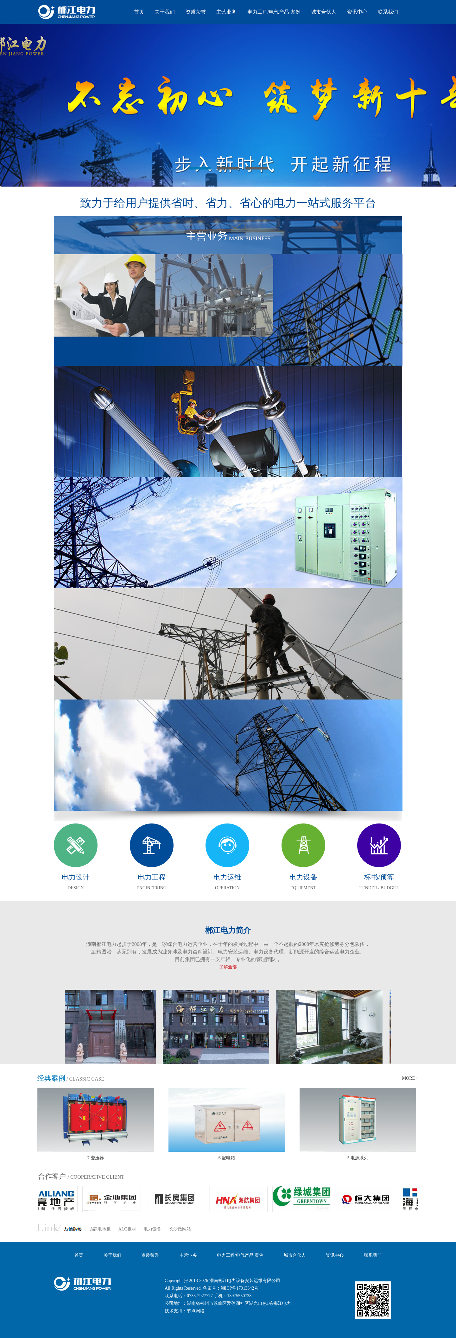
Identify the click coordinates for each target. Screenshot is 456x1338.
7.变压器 (95, 1158)
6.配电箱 (226, 1158)
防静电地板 (100, 1229)
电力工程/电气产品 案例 (274, 12)
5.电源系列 (358, 1158)
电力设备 (152, 1229)
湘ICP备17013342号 (240, 1288)
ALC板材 (127, 1229)
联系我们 (388, 12)
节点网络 (196, 1311)
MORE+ (409, 1078)
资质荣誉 (196, 12)
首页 (139, 12)
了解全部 (228, 967)
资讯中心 (357, 12)
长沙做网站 (180, 1229)
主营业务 (226, 12)
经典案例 (51, 1078)
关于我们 (165, 12)
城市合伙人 (323, 12)
